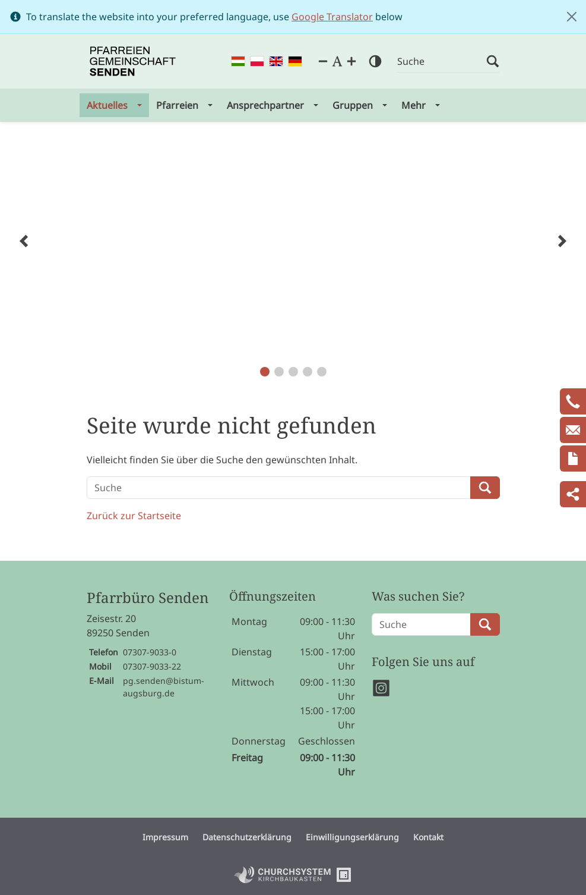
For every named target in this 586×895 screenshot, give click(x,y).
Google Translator (332, 16)
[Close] (572, 16)
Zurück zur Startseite (134, 515)
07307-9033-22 (152, 666)
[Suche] (441, 62)
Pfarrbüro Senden (147, 598)
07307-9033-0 (149, 652)
